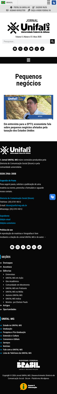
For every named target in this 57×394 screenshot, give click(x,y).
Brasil (9, 2)
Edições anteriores (8, 223)
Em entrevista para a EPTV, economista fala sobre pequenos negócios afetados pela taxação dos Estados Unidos (27, 127)
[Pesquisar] (52, 41)
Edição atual (5, 219)
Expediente (4, 216)
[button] (28, 60)
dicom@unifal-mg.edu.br (16, 205)
